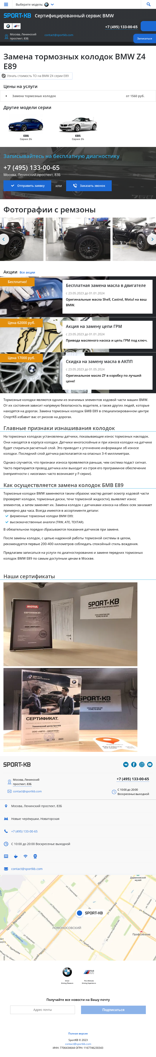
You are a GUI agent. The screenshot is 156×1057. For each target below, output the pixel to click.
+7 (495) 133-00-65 (121, 26)
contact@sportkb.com (59, 35)
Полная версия (78, 1033)
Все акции (27, 272)
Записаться (144, 38)
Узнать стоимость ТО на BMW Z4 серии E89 (38, 76)
